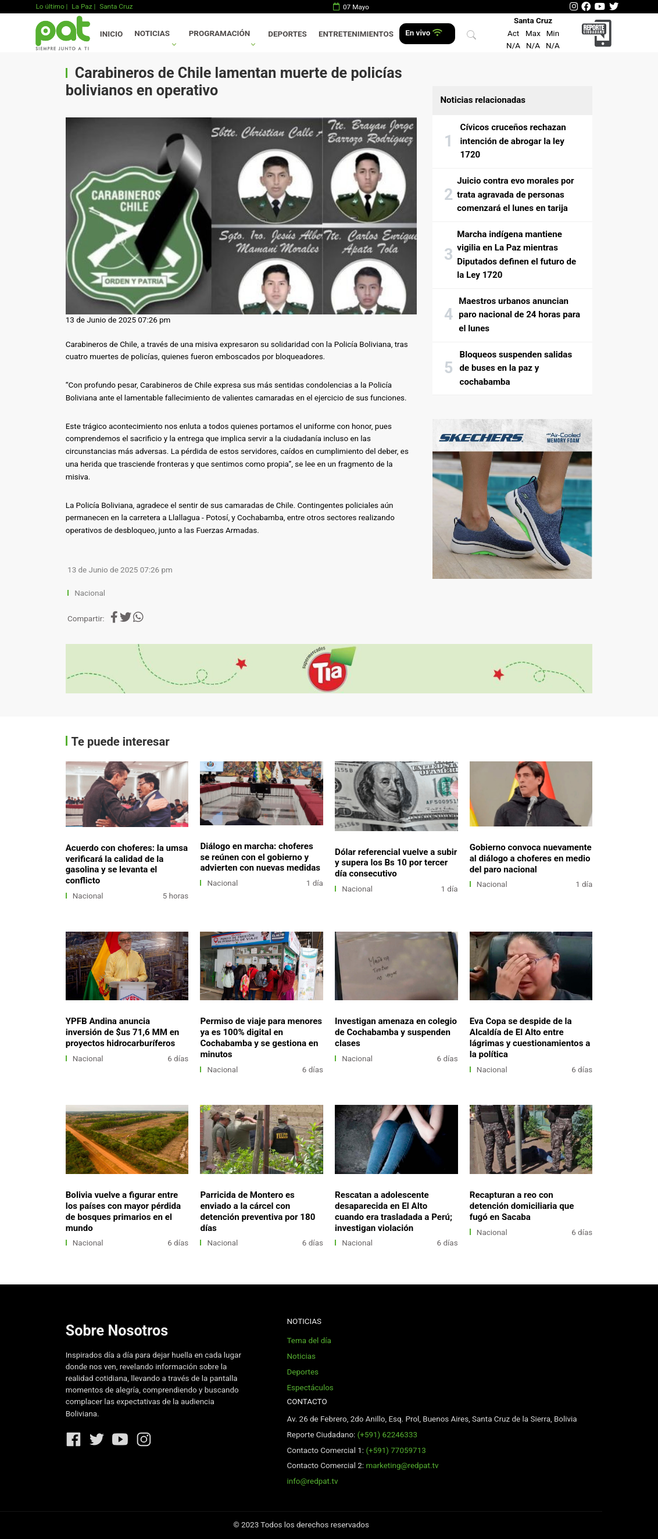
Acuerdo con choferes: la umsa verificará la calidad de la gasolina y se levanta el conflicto (127, 864)
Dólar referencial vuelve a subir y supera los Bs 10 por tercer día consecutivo (396, 863)
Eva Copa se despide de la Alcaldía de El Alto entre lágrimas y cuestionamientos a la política (530, 1038)
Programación (220, 33)
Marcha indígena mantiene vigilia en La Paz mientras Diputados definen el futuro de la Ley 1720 (516, 255)
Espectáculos (310, 1387)
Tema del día (309, 1340)
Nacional (90, 593)
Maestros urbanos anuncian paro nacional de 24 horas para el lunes (519, 315)
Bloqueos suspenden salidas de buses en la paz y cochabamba (516, 368)
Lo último (49, 6)
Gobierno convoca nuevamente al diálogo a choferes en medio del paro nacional (531, 858)
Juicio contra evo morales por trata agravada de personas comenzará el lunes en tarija (515, 194)
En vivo (423, 32)
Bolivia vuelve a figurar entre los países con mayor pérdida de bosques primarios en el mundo (123, 1211)
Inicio (111, 34)
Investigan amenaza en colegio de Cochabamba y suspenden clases (396, 1032)
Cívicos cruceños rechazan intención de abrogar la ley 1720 (513, 141)
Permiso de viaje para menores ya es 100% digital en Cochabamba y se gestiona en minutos (261, 1038)
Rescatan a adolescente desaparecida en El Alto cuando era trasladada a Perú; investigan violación (393, 1211)
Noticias (152, 33)
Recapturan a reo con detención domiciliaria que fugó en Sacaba (522, 1206)
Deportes (287, 34)
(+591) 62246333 (387, 1434)
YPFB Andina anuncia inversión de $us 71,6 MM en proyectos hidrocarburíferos (123, 1032)
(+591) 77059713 (395, 1450)
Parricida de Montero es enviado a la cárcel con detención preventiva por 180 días (257, 1211)
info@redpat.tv (312, 1481)
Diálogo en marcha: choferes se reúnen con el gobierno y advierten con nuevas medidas (260, 857)
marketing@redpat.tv (402, 1465)
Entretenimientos (356, 34)
